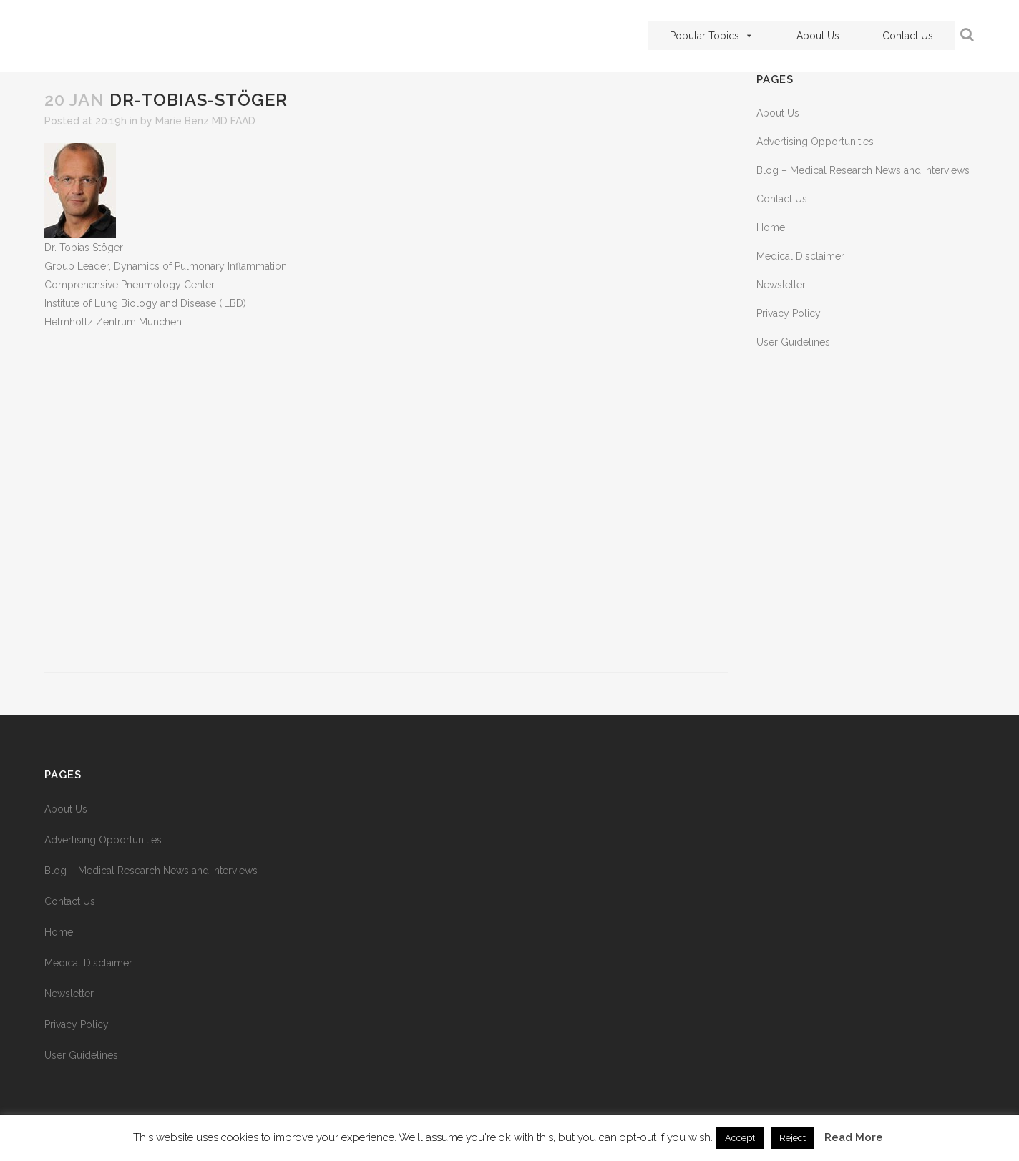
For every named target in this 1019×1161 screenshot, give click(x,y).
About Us (817, 35)
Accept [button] (740, 1137)
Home (770, 227)
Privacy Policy (788, 313)
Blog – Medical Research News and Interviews (863, 170)
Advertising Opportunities (815, 141)
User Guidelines (793, 342)
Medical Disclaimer (800, 256)
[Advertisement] (386, 501)
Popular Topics (712, 35)
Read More (853, 1137)
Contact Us (907, 35)
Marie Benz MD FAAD (205, 121)
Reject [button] (792, 1137)
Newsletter (781, 284)
